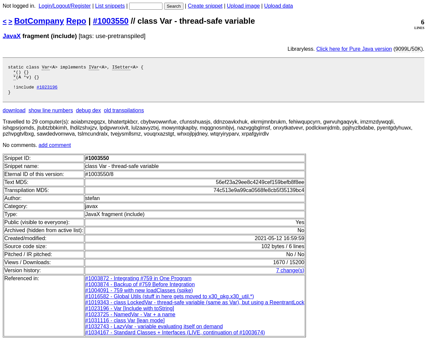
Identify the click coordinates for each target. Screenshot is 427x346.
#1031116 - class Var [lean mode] (125, 326)
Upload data (278, 6)
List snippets (110, 6)
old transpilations (124, 116)
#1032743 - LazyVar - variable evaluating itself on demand (154, 332)
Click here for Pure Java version (354, 49)
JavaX (12, 35)
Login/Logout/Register (65, 6)
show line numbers (50, 116)
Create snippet (205, 6)
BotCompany (39, 20)
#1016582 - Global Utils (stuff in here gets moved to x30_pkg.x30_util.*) (169, 302)
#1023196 (47, 92)
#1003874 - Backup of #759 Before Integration (140, 290)
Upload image (243, 6)
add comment (55, 151)
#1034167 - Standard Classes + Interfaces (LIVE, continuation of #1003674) (175, 338)
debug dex (88, 116)
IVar (94, 68)
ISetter (121, 68)
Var (45, 68)
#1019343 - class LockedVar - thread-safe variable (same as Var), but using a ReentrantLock (195, 308)
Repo (76, 20)
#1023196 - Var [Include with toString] (129, 314)
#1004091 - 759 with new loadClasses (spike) (139, 296)
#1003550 (111, 20)
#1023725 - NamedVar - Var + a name (130, 320)
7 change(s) (290, 276)
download (14, 116)
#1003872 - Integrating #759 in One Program (138, 284)
